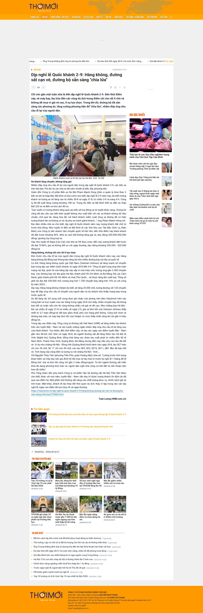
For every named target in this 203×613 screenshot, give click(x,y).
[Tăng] (43, 87)
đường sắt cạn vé (52, 452)
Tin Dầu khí (76, 16)
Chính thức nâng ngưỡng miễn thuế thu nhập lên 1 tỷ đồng (68, 563)
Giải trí (108, 16)
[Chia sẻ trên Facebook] (111, 87)
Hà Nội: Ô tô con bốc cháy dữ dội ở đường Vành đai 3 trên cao (70, 559)
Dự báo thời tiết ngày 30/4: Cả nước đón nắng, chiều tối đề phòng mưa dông (75, 551)
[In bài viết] (124, 87)
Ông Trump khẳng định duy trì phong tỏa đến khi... (71, 61)
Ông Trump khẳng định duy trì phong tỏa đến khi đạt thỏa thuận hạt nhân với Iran (77, 546)
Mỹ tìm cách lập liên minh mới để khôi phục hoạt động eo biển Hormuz (72, 538)
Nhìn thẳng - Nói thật (60, 16)
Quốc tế (99, 16)
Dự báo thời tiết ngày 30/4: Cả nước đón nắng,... (125, 61)
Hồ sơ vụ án (88, 16)
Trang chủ (34, 16)
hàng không (39, 452)
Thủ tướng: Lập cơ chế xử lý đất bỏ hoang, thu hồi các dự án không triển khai (75, 542)
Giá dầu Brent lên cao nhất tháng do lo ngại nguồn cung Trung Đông (73, 555)
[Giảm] (33, 87)
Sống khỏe (118, 16)
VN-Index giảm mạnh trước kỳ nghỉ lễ (58, 572)
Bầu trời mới (152, 16)
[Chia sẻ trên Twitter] (115, 87)
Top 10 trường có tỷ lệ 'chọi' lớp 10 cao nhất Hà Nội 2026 (67, 576)
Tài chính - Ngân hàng (135, 16)
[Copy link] (120, 87)
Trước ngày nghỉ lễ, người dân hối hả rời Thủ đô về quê (66, 568)
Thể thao (163, 16)
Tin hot (45, 16)
